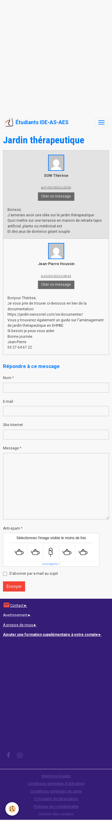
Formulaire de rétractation (56, 799)
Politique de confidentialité (56, 807)
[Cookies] (12, 809)
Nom (7, 378)
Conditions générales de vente (56, 791)
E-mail (8, 401)
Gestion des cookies (56, 814)
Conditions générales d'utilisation (56, 784)
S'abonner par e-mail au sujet (33, 573)
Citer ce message (56, 196)
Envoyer (14, 586)
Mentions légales (56, 776)
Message (11, 448)
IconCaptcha (50, 563)
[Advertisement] (56, 56)
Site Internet (13, 425)
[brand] (36, 122)
